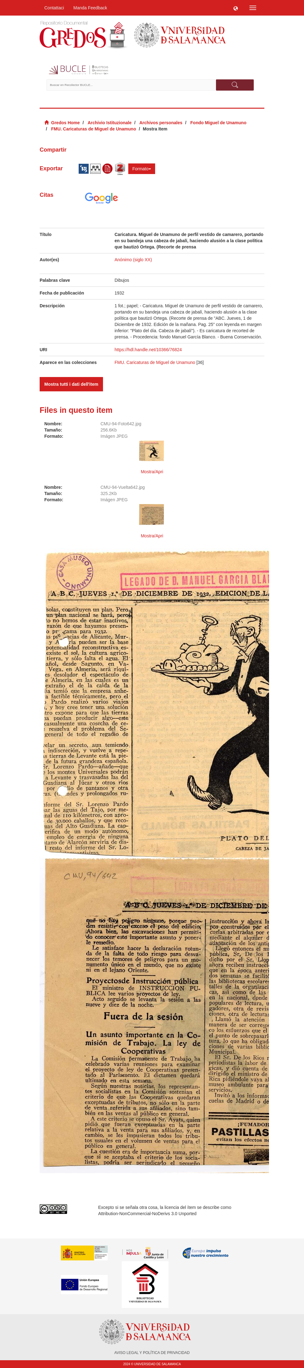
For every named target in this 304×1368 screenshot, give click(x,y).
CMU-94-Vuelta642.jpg (123, 487)
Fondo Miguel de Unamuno (218, 122)
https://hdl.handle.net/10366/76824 (148, 349)
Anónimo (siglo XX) (133, 259)
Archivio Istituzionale (110, 122)
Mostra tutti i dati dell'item (71, 384)
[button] (235, 7)
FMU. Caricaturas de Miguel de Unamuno (93, 128)
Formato (141, 168)
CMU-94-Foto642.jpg (121, 423)
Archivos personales (161, 122)
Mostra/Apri (152, 471)
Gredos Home (65, 122)
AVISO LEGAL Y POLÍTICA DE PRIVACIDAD (151, 1353)
